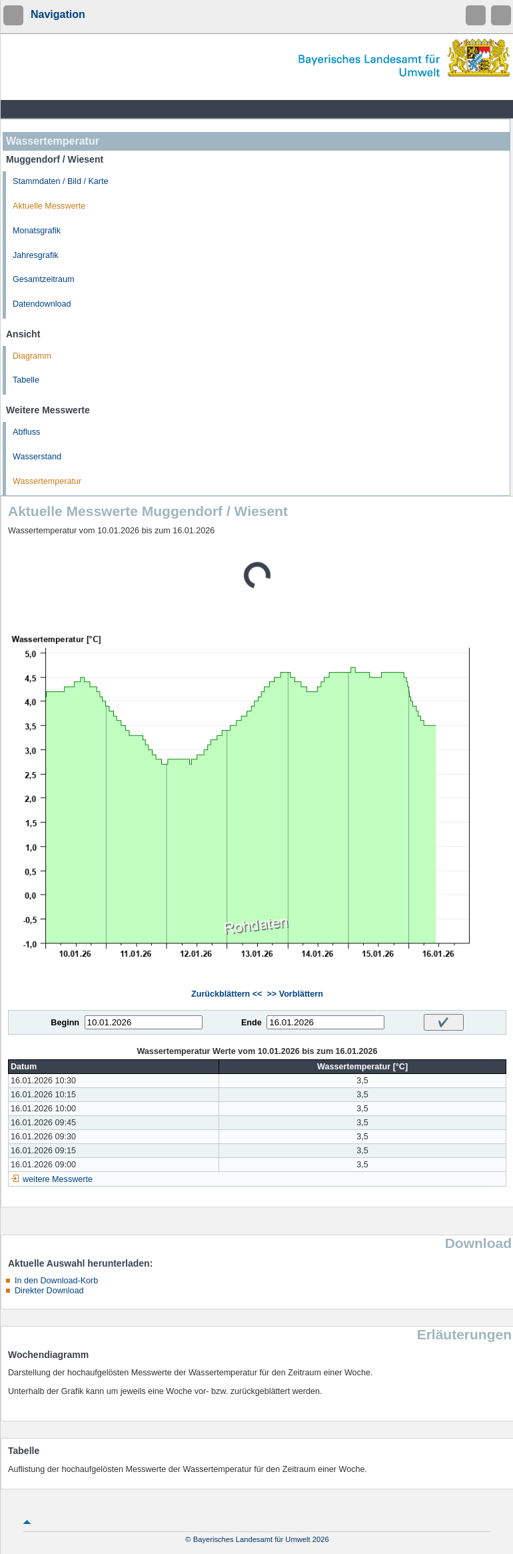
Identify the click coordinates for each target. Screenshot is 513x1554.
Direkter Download (49, 1290)
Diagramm (32, 356)
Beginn (65, 1022)
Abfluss (26, 432)
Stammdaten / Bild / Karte (61, 181)
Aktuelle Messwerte (49, 206)
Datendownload (42, 304)
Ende (251, 1022)
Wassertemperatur (47, 481)
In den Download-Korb (56, 1280)
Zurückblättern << (226, 994)
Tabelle (26, 380)
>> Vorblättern (294, 994)
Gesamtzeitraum (43, 279)
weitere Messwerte (58, 1179)
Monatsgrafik (37, 230)
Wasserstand (37, 456)
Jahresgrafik (36, 255)
